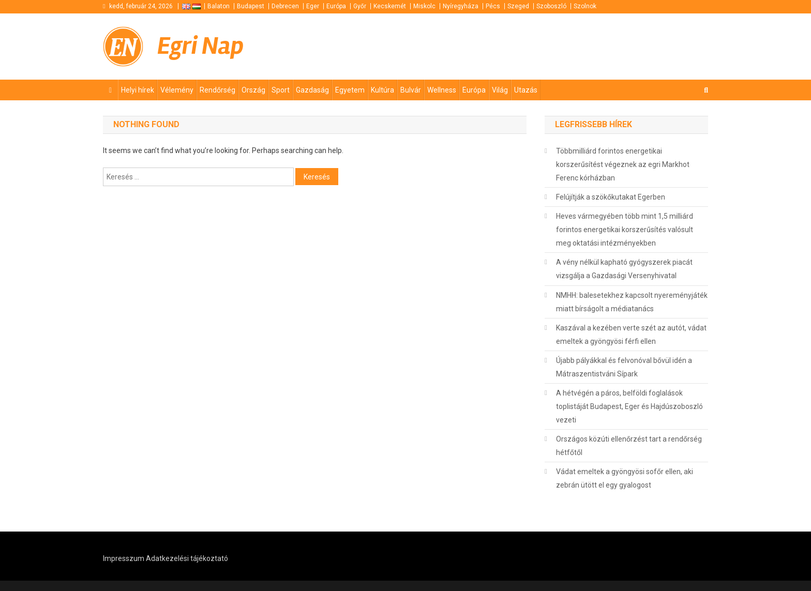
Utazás (525, 90)
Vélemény (176, 90)
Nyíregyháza (460, 6)
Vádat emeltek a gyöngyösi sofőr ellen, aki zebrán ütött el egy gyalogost (624, 478)
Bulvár (410, 90)
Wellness (441, 90)
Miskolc (424, 6)
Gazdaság (312, 90)
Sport (281, 90)
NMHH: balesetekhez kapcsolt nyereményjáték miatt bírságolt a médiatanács (632, 302)
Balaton (218, 6)
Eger (312, 6)
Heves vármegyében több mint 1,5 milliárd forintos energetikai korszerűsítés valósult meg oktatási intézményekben (624, 229)
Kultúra (382, 90)
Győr (359, 6)
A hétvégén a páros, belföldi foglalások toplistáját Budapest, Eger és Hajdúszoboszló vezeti (629, 406)
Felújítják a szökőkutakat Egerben (610, 197)
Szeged (518, 6)
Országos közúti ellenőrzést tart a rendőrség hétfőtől (629, 446)
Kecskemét (389, 6)
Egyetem (350, 90)
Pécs (493, 6)
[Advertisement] (584, 46)
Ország (253, 90)
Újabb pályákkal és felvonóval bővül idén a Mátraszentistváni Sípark (624, 367)
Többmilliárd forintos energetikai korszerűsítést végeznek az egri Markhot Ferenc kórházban (622, 164)
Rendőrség (217, 90)
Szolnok (585, 6)
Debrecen (285, 6)
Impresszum (123, 558)
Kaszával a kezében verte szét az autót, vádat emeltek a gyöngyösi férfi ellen (631, 334)
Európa (336, 6)
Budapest (250, 6)
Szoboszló (551, 6)
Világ (500, 90)
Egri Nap (200, 46)
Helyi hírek (137, 90)
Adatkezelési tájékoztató (187, 558)
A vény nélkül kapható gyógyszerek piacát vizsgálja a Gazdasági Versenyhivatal (624, 269)
